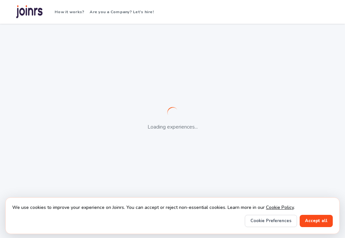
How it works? (69, 12)
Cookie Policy (280, 207)
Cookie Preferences (270, 221)
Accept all (316, 221)
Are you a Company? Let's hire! (122, 12)
